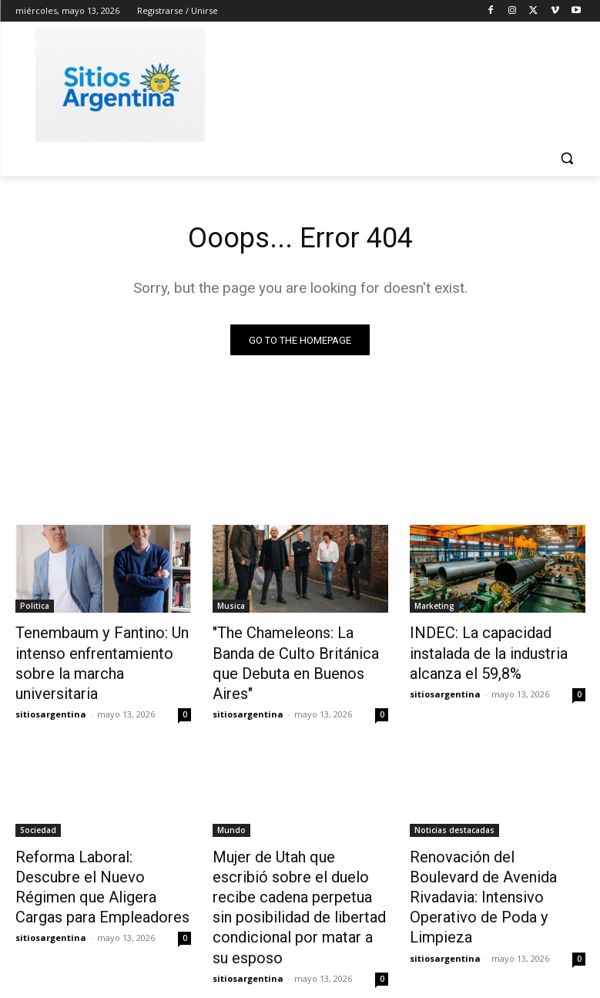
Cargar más (300, 949)
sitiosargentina (50, 686)
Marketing (434, 608)
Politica (34, 608)
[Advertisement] (405, 82)
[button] (567, 158)
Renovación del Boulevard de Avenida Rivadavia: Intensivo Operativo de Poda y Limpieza (496, 844)
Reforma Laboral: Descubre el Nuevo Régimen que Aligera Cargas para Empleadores (100, 844)
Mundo (231, 802)
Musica (231, 608)
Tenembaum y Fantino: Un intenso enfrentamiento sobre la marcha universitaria (101, 650)
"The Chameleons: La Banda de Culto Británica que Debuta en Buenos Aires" (298, 650)
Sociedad (38, 802)
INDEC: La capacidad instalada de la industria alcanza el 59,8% (497, 650)
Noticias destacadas (454, 802)
